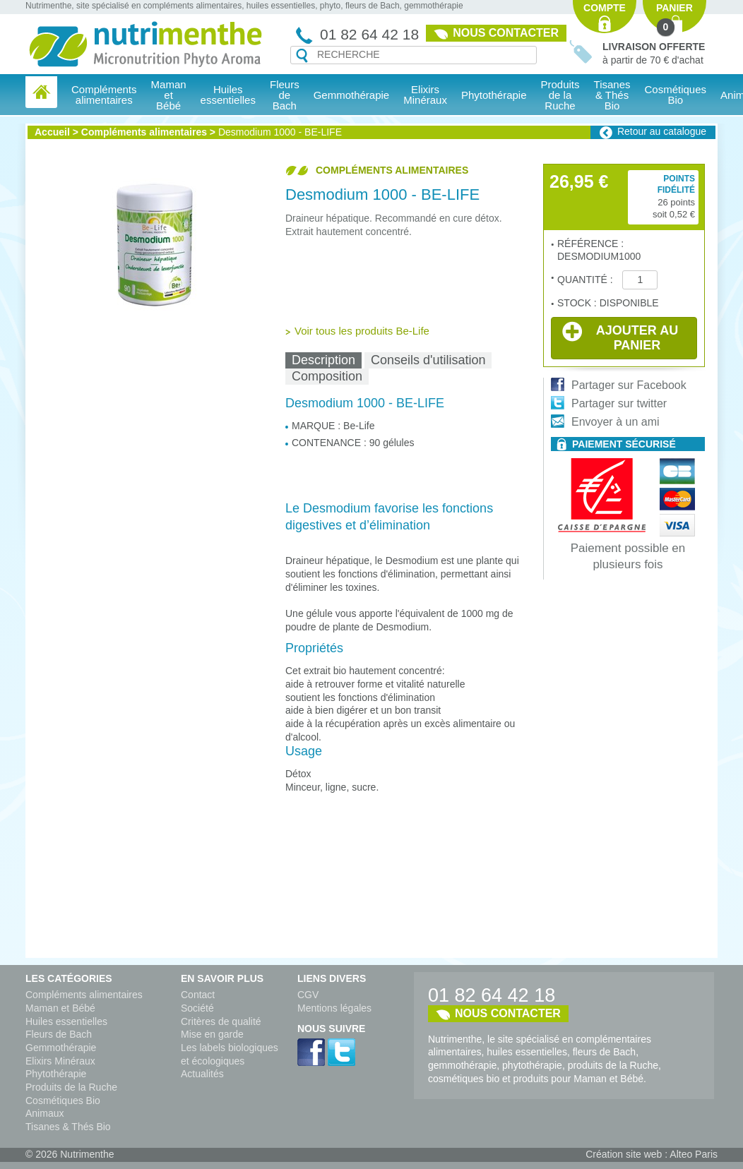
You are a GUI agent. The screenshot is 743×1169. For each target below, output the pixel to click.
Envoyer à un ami (615, 422)
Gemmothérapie (60, 1047)
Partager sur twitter (619, 403)
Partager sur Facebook (628, 385)
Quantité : (586, 279)
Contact (198, 994)
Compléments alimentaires (144, 132)
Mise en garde (212, 1034)
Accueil (52, 132)
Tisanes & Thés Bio (68, 1126)
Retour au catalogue (661, 131)
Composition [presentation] (327, 376)
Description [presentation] (323, 360)
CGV (308, 994)
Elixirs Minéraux (425, 94)
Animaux (44, 1113)
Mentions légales (334, 1008)
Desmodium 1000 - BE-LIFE (280, 132)
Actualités (202, 1073)
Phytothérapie (55, 1073)
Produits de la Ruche (560, 95)
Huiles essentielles (66, 1021)
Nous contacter (506, 33)
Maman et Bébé (60, 1008)
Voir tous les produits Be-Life (362, 331)
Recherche (302, 56)
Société (197, 1008)
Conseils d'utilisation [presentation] (428, 360)
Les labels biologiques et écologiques (229, 1054)
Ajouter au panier (620, 336)
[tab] (323, 360)
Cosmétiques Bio (62, 1100)
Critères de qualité (221, 1021)
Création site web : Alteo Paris (652, 1154)
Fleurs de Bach (58, 1034)
